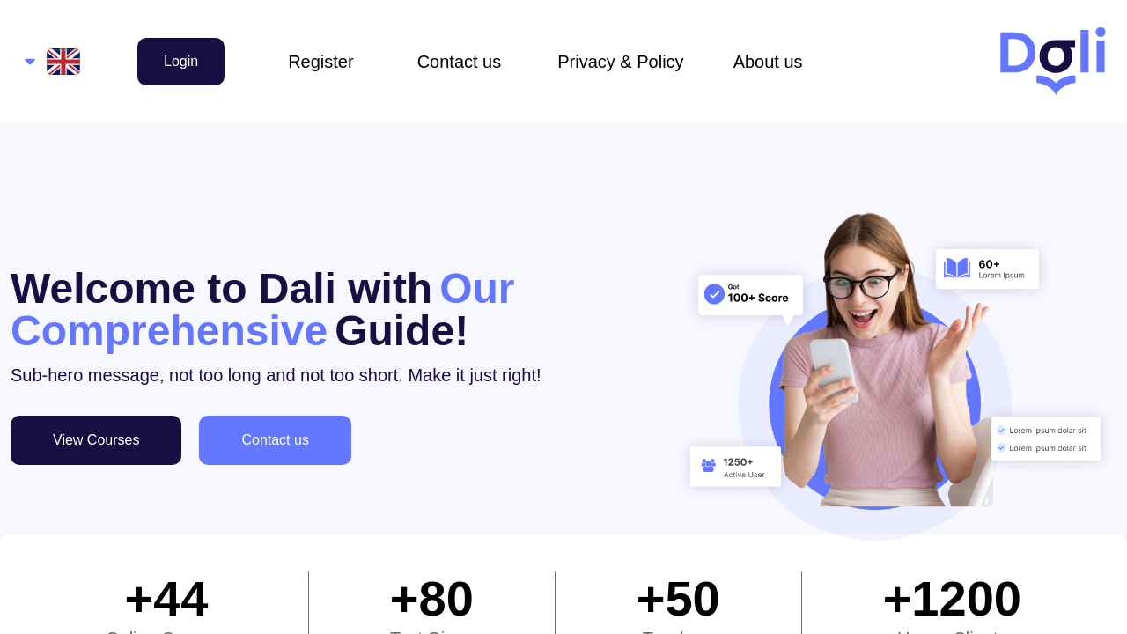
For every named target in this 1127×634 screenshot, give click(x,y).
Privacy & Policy (620, 61)
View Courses (96, 439)
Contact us (459, 61)
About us (768, 61)
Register (320, 61)
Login (181, 61)
